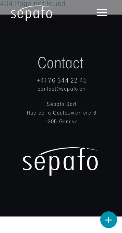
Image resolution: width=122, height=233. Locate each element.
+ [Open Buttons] (109, 220)
